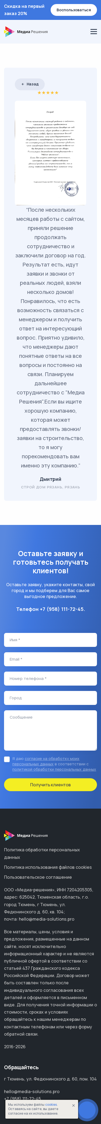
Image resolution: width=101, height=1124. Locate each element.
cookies (51, 1104)
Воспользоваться (74, 9)
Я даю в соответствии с (54, 764)
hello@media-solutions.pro (32, 1091)
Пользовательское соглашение (38, 877)
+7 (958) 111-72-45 (61, 609)
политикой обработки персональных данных (54, 769)
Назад (30, 84)
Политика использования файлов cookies (48, 867)
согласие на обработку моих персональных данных (45, 761)
